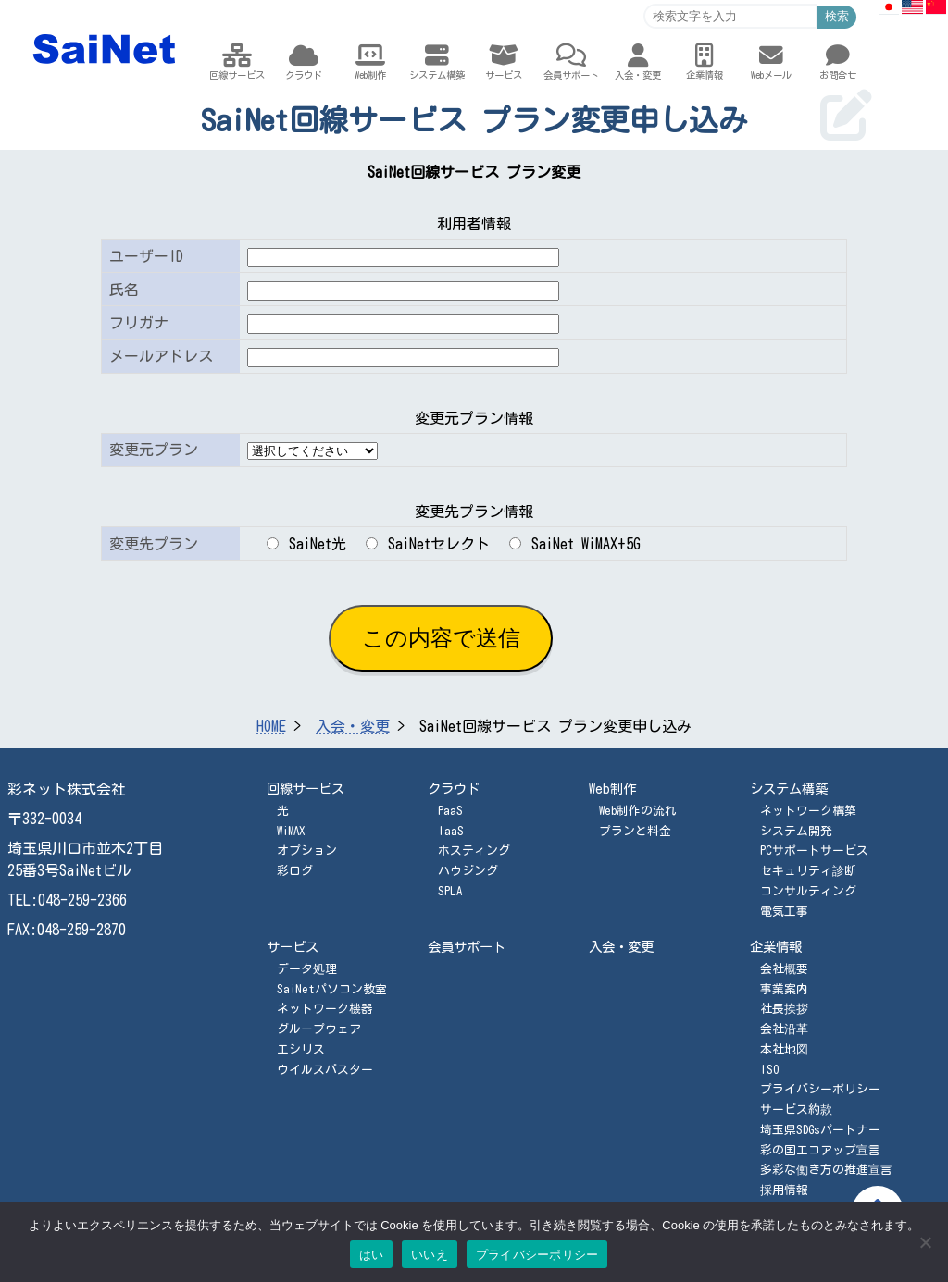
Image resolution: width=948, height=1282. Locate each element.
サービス (292, 947)
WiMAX (291, 831)
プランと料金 (635, 831)
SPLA (450, 891)
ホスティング (474, 850)
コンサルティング (808, 891)
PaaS (450, 811)
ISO (769, 1070)
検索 (837, 16)
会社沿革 (784, 1029)
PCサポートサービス (814, 850)
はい (371, 1255)
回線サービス (305, 788)
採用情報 (784, 1190)
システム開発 (796, 831)
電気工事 (784, 912)
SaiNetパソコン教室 (332, 989)
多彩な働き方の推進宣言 (826, 1170)
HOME (271, 726)
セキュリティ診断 (808, 871)
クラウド (454, 788)
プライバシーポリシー (820, 1089)
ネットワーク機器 (325, 1009)
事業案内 (784, 989)
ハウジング (468, 871)
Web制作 (612, 788)
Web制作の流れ (638, 811)
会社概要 (784, 969)
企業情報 (776, 947)
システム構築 (789, 788)
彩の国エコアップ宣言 (820, 1150)
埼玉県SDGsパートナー (820, 1130)
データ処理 (307, 969)
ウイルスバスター (325, 1070)
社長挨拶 (784, 1009)
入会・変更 (353, 726)
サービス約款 (796, 1109)
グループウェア (319, 1029)
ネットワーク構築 (808, 811)
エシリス (301, 1049)
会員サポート (466, 947)
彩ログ (295, 871)
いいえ (429, 1255)
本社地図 (784, 1049)
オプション (307, 850)
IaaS (451, 831)
